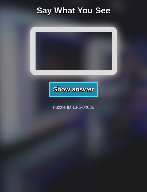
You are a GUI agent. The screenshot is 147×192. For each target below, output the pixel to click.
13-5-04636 (83, 107)
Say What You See (73, 10)
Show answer (73, 89)
